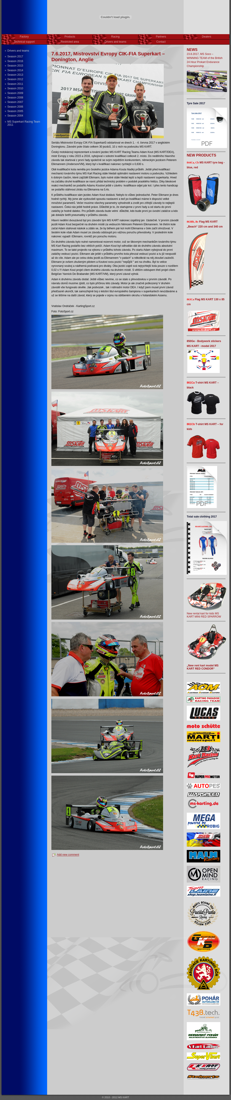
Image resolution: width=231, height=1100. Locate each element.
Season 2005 (15, 111)
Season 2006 (15, 106)
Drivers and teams (18, 50)
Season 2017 (15, 56)
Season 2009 (15, 93)
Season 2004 (15, 115)
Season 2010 (15, 88)
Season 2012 (15, 79)
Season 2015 (15, 65)
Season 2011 (15, 84)
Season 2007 (15, 102)
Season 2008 (15, 97)
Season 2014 (15, 70)
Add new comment (68, 854)
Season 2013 (15, 74)
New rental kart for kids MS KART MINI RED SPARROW (207, 613)
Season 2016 (15, 61)
